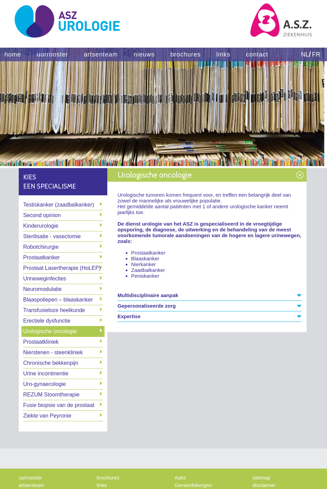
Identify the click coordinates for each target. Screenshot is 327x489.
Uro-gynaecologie (44, 384)
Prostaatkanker (41, 257)
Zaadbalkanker (148, 270)
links (223, 54)
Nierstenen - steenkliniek (53, 352)
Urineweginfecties (44, 278)
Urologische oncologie (50, 331)
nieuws (144, 54)
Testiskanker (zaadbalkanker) (58, 205)
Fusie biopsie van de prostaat (58, 405)
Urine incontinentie (45, 373)
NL (305, 54)
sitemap (261, 477)
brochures (185, 54)
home (12, 54)
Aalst (180, 477)
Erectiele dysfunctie (47, 321)
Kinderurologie (40, 226)
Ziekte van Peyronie (47, 416)
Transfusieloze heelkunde (54, 310)
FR (316, 54)
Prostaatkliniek (41, 342)
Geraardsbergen (193, 485)
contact (257, 54)
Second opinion (42, 215)
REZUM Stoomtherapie (51, 394)
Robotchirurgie (41, 247)
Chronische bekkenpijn (50, 363)
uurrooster (52, 54)
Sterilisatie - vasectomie (52, 236)
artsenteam (101, 54)
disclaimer (264, 485)
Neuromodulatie (42, 289)
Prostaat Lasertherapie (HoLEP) (62, 268)
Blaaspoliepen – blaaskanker (58, 300)
